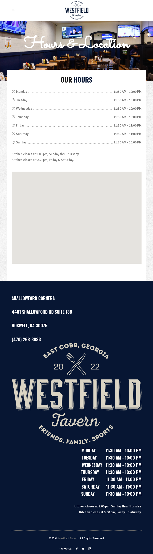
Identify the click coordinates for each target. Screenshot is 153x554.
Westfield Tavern (68, 538)
